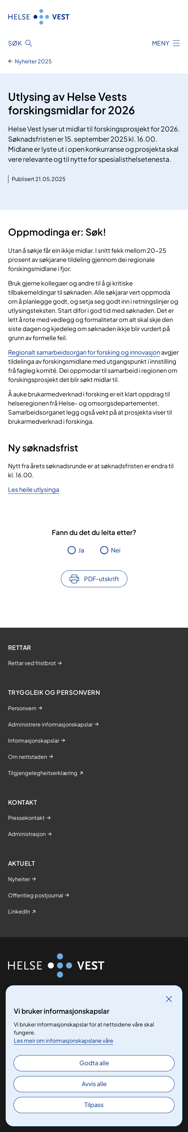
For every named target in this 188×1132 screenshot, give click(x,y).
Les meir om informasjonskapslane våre (63, 1040)
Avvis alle (94, 1084)
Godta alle (94, 1063)
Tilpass (94, 1104)
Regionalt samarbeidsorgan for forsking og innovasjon (84, 352)
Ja (81, 550)
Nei (115, 550)
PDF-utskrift (101, 579)
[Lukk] (168, 998)
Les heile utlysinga (33, 489)
